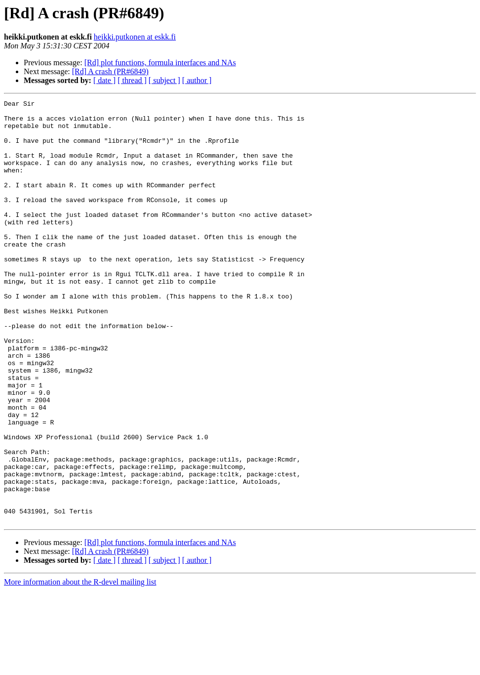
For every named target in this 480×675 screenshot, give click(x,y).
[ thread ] (132, 80)
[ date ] (104, 80)
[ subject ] (164, 80)
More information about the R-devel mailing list (80, 666)
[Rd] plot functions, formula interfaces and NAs (160, 62)
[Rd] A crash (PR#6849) (110, 71)
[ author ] (197, 80)
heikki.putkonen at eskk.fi (135, 37)
